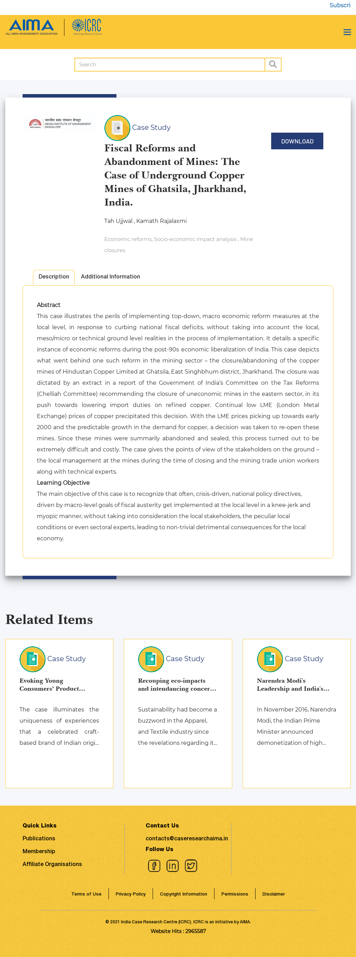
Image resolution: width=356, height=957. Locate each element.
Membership (39, 852)
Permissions (234, 894)
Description (54, 277)
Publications (39, 839)
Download (297, 141)
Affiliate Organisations (52, 865)
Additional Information (110, 277)
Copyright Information (183, 894)
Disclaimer (273, 894)
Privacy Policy (131, 894)
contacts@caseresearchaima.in (187, 839)
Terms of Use (86, 894)
